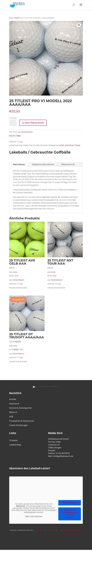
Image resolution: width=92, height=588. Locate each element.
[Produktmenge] (12, 122)
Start (11, 18)
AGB (11, 416)
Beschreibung (19, 164)
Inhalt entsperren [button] (69, 503)
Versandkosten (27, 132)
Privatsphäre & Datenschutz (21, 421)
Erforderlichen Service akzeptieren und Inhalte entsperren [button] (69, 514)
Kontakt (12, 399)
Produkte (13, 440)
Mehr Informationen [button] (33, 516)
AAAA (61, 145)
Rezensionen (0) (68, 164)
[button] (79, 25)
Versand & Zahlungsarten (20, 408)
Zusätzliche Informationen (43, 164)
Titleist (16, 18)
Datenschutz (40, 530)
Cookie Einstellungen (18, 425)
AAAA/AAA (69, 145)
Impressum (14, 403)
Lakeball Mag (15, 444)
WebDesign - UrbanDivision (72, 530)
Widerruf (13, 412)
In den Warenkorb (33, 122)
